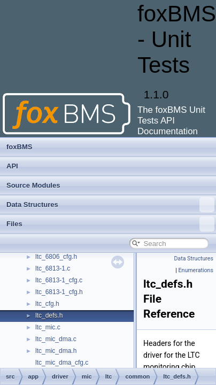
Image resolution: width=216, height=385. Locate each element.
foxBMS (19, 147)
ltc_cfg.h (47, 303)
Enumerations (195, 270)
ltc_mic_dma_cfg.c (61, 362)
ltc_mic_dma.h (55, 351)
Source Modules (33, 185)
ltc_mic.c (47, 327)
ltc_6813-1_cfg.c (58, 280)
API (12, 166)
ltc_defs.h (49, 315)
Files (110, 224)
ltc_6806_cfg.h (56, 256)
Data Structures (110, 204)
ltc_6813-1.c (52, 268)
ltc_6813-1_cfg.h (59, 292)
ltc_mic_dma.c (55, 339)
